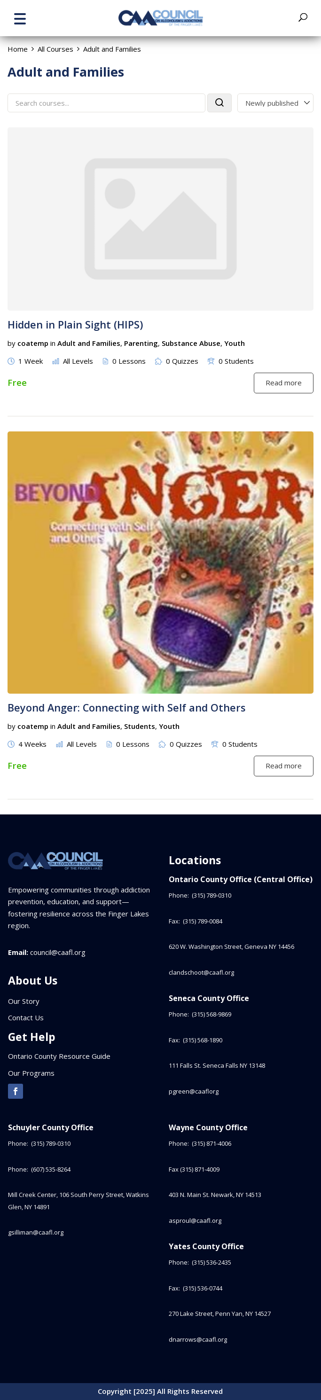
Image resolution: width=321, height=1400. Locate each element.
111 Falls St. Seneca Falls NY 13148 (217, 1065)
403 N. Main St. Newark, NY (215, 1194)
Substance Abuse (191, 343)
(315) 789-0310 (212, 895)
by (12, 343)
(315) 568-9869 (211, 1014)
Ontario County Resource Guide (59, 1056)
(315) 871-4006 (211, 1143)
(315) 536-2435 (211, 1262)
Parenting (141, 343)
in (52, 343)
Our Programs (31, 1073)
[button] (19, 17)
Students (139, 726)
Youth (234, 343)
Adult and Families (88, 343)
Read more (284, 382)
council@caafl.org (58, 952)
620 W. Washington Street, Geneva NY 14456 (231, 946)
